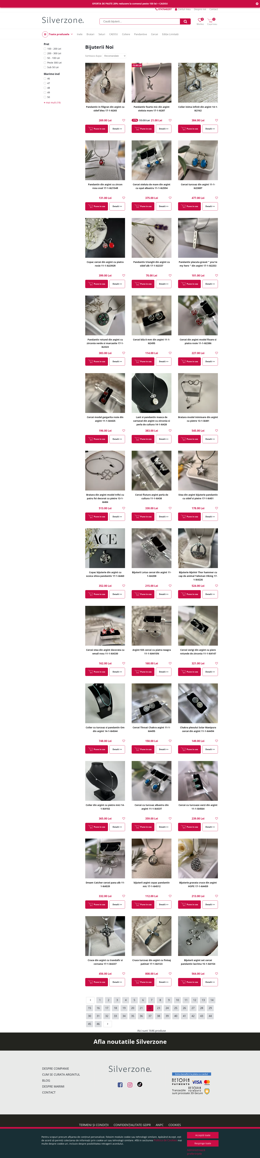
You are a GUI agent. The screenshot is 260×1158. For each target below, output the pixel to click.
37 (149, 1016)
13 (203, 1000)
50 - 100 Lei (53, 58)
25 (175, 1008)
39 (167, 1016)
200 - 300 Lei (54, 53)
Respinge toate (203, 1143)
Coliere (126, 34)
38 (158, 1016)
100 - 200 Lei (54, 48)
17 (106, 1008)
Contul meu (183, 9)
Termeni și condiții (94, 1125)
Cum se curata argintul (61, 1074)
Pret (46, 44)
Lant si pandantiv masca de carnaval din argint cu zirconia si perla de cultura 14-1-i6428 (151, 421)
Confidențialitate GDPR (132, 1125)
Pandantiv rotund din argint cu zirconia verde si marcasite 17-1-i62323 (105, 343)
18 (115, 1008)
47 (48, 83)
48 (48, 87)
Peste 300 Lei (54, 62)
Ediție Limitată (170, 34)
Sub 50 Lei (53, 67)
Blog (46, 1080)
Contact (213, 9)
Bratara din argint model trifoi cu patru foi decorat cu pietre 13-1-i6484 (105, 498)
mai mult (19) (52, 102)
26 (184, 1008)
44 (210, 1016)
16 (98, 1008)
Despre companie (55, 1068)
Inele (79, 34)
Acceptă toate (202, 1135)
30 (89, 1016)
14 (211, 1000)
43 (201, 1016)
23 (158, 1008)
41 (184, 1016)
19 (124, 1008)
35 (132, 1016)
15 (89, 1008)
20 (132, 1008)
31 (98, 1016)
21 (141, 1008)
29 (210, 1008)
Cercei (154, 34)
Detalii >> (117, 128)
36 (141, 1016)
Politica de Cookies (165, 1140)
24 (167, 1008)
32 (106, 1016)
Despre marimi (53, 1086)
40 (175, 1016)
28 (201, 1008)
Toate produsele (57, 34)
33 (115, 1016)
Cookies (174, 1125)
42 (193, 1016)
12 (194, 1000)
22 (149, 1008)
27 (193, 1008)
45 (89, 1024)
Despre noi (200, 9)
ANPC (159, 1125)
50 (48, 97)
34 (124, 1016)
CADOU (113, 34)
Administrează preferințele (196, 1152)
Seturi (101, 34)
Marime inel (52, 74)
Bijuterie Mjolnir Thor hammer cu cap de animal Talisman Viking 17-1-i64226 (198, 576)
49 (48, 92)
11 (186, 1000)
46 (48, 78)
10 (177, 1000)
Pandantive (140, 34)
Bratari (90, 34)
